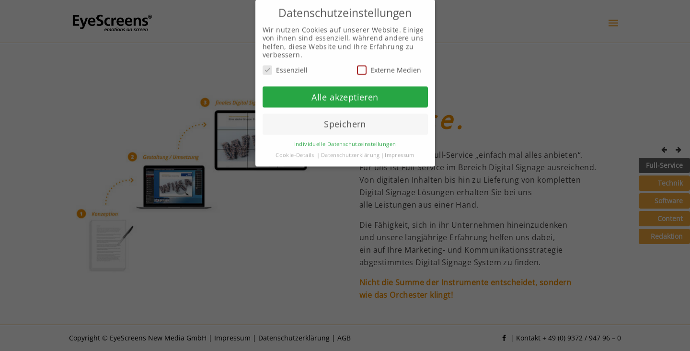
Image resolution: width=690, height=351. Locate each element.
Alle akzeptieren (344, 92)
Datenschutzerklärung (350, 150)
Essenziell (285, 65)
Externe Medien (389, 65)
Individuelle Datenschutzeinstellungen (345, 139)
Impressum (399, 150)
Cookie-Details (295, 150)
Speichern (345, 119)
